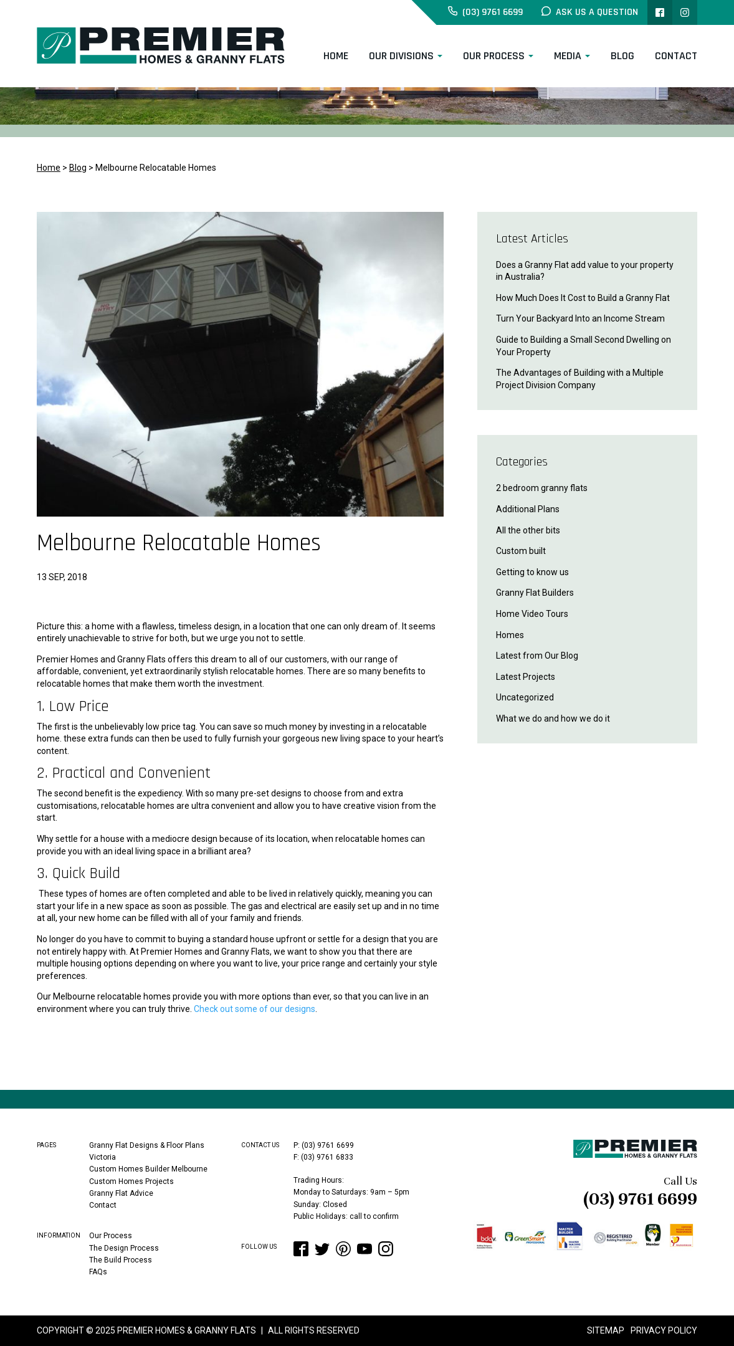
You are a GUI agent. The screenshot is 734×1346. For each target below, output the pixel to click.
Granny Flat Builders (535, 593)
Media (567, 56)
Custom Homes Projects (131, 1181)
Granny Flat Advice (121, 1193)
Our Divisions (401, 56)
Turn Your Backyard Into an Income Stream (580, 318)
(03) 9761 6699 (640, 1199)
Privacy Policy (664, 1330)
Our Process (494, 56)
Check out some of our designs (254, 1009)
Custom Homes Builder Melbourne (148, 1169)
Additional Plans (528, 509)
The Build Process (120, 1259)
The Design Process (124, 1247)
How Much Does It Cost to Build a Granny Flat (583, 298)
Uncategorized (525, 697)
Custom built (521, 551)
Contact (676, 56)
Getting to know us (532, 572)
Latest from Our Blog (537, 656)
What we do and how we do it (553, 718)
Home (335, 56)
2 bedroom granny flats (542, 488)
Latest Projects (525, 677)
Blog (622, 56)
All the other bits (528, 530)
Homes (510, 635)
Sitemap (605, 1330)
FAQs (98, 1271)
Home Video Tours (532, 614)
